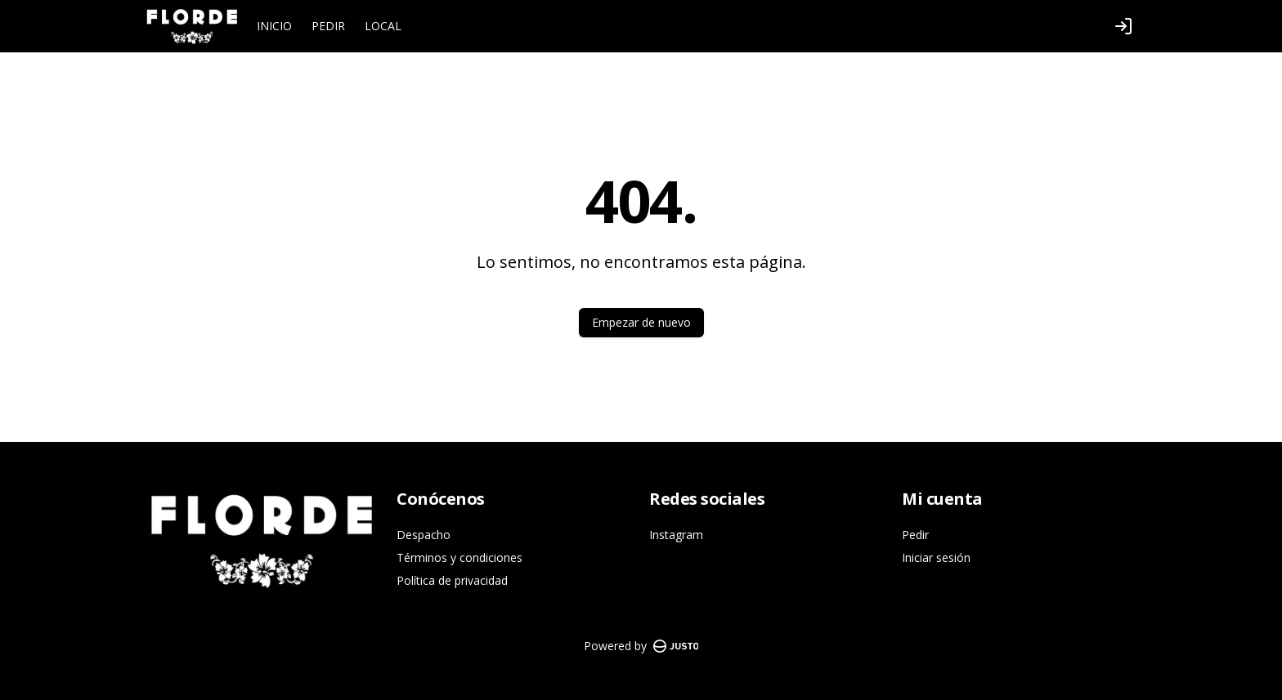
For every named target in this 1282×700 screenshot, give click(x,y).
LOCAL (383, 25)
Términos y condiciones (459, 557)
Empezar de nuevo (641, 322)
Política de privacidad (452, 580)
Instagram (676, 534)
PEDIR (328, 25)
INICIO (274, 25)
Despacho (423, 534)
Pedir (915, 534)
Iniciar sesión (936, 557)
